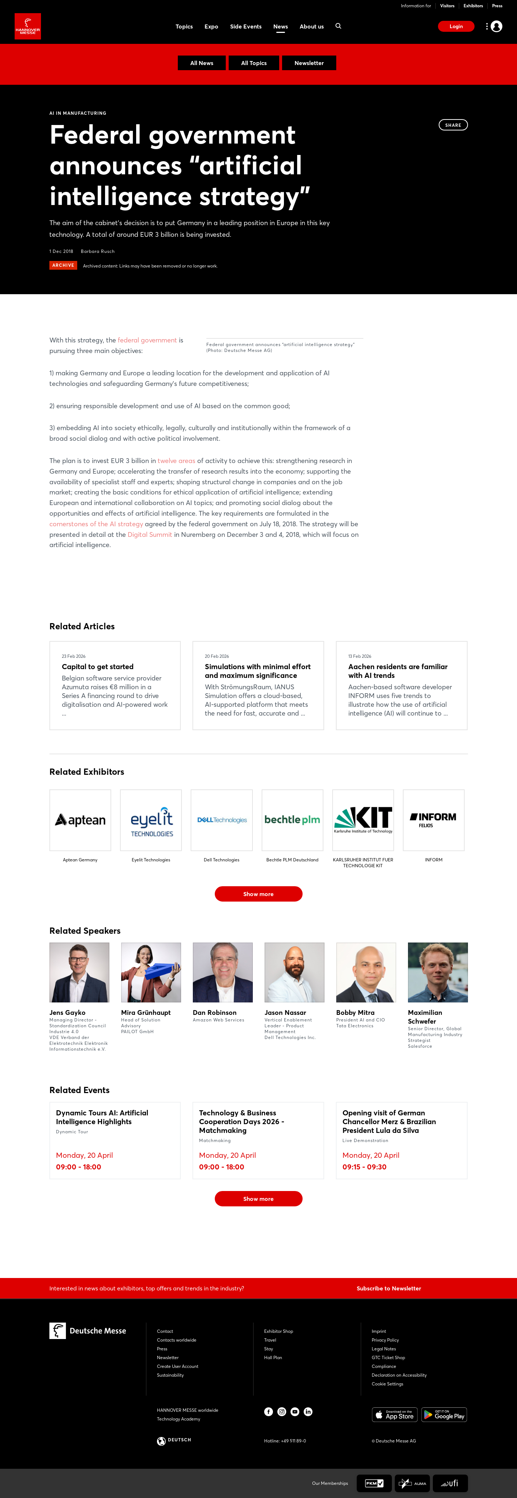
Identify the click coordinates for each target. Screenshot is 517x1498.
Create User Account (177, 1366)
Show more (258, 936)
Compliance (384, 1366)
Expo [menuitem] (211, 26)
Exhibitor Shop (278, 1331)
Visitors (447, 5)
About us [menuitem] (312, 26)
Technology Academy (178, 1419)
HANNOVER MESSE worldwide (187, 1410)
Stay (268, 1348)
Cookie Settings (387, 1384)
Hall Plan (273, 1357)
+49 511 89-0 (293, 1441)
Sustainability (170, 1375)
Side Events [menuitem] (246, 26)
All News (201, 63)
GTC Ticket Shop (388, 1357)
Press (497, 5)
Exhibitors (473, 5)
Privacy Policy (385, 1340)
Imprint (379, 1331)
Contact (165, 1331)
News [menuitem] (280, 26)
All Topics (254, 63)
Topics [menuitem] (184, 26)
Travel (270, 1340)
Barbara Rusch (98, 251)
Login (456, 26)
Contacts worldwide (176, 1340)
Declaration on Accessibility (399, 1375)
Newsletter (309, 63)
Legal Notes (384, 1348)
